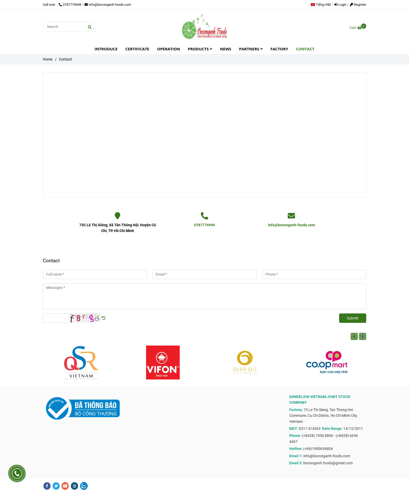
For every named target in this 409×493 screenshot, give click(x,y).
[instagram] (74, 486)
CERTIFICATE (137, 48)
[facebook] (47, 486)
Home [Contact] (47, 59)
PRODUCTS (200, 48)
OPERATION (168, 48)
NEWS (225, 48)
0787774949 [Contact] (70, 5)
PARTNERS (251, 48)
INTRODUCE (105, 48)
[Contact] (204, 27)
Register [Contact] (358, 5)
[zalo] (84, 486)
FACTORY (279, 48)
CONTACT (305, 48)
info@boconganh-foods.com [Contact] (108, 5)
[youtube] (65, 486)
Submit (352, 318)
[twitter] (56, 486)
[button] (322, 4)
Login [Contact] (340, 5)
